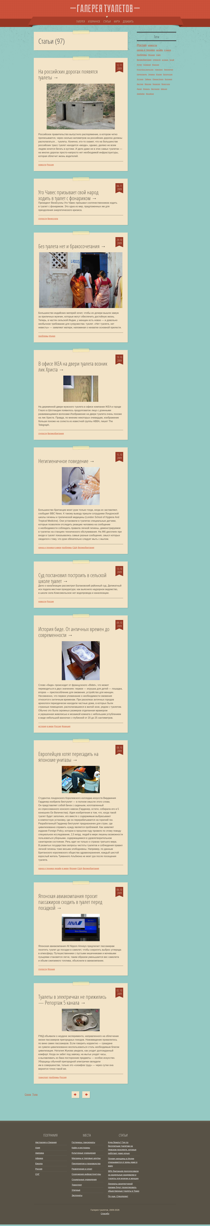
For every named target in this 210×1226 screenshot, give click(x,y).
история (42, 727)
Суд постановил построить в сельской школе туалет (72, 579)
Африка (39, 1160)
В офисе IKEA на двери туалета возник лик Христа (72, 367)
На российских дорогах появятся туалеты (68, 74)
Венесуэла (52, 219)
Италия (159, 74)
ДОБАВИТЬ (128, 21)
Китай (172, 60)
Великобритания (55, 434)
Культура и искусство (145, 69)
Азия (37, 1149)
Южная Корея (158, 79)
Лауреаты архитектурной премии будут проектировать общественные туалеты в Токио (123, 1189)
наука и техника (46, 548)
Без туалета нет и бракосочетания (69, 246)
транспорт (43, 1079)
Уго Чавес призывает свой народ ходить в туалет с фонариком (68, 195)
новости (42, 165)
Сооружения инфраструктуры (86, 1175)
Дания (139, 89)
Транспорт (77, 1186)
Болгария (168, 79)
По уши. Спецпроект (118, 1198)
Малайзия (150, 94)
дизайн (58, 869)
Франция (66, 727)
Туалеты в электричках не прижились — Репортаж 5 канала (72, 1001)
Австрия (140, 84)
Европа (39, 1165)
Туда (87, 1096)
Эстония (140, 79)
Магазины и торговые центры (86, 1160)
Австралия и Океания (46, 1144)
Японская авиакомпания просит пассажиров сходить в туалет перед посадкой (70, 903)
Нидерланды (142, 74)
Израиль (146, 89)
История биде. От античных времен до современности (73, 633)
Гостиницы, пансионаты (83, 1144)
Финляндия (168, 69)
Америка (39, 1154)
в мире (58, 548)
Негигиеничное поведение (63, 462)
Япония (73, 869)
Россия (50, 165)
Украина (151, 74)
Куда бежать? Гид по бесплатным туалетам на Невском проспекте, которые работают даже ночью (122, 1149)
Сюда (74, 1096)
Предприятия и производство (86, 1165)
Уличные (76, 1191)
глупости (42, 219)
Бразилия (156, 84)
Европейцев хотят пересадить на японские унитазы (68, 758)
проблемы (43, 336)
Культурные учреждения (84, 1154)
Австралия (155, 89)
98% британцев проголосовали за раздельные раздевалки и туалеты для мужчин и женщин (123, 1176)
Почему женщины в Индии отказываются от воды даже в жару (122, 1164)
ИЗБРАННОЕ (94, 21)
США (74, 548)
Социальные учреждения (84, 1181)
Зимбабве (141, 94)
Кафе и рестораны (81, 1149)
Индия (52, 336)
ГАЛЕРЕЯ (80, 21)
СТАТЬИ (107, 20)
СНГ (37, 1175)
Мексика (148, 84)
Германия (147, 65)
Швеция (164, 89)
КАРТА (117, 21)
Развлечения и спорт (82, 1170)
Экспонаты (77, 1197)
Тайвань (148, 79)
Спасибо (105, 1215)
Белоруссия (167, 74)
